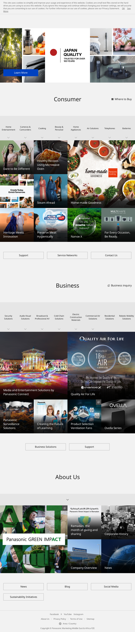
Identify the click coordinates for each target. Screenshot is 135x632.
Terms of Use (76, 618)
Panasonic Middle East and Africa (17, 25)
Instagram (78, 614)
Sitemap (90, 618)
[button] (8, 128)
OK (123, 8)
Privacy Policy (60, 618)
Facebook (54, 614)
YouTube (68, 614)
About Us (45, 618)
